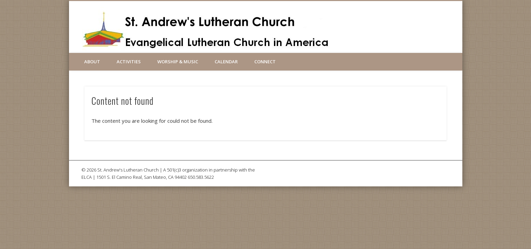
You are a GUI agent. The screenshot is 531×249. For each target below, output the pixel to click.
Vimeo (363, 23)
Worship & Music (177, 61)
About (92, 61)
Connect (265, 61)
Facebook (348, 23)
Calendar (226, 61)
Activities (129, 61)
